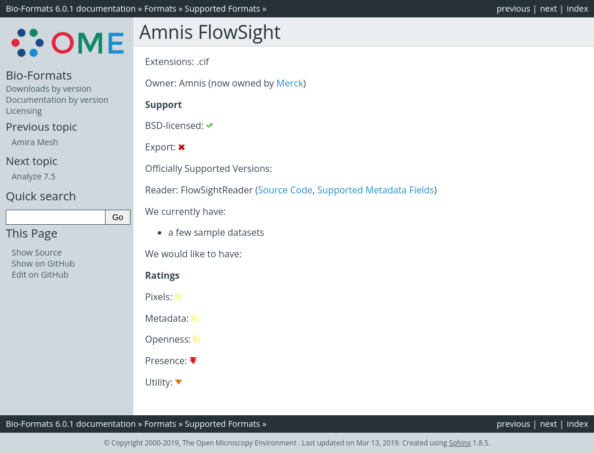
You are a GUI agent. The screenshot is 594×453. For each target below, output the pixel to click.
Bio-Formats (39, 75)
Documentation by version (57, 99)
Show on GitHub (43, 263)
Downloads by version (49, 88)
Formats (160, 8)
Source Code (285, 190)
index (577, 8)
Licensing (24, 110)
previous (513, 8)
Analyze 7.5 (34, 176)
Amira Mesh (35, 142)
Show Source (37, 252)
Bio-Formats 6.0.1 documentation (71, 8)
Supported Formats (222, 8)
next (548, 8)
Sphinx (460, 443)
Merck (290, 83)
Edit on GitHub (40, 274)
